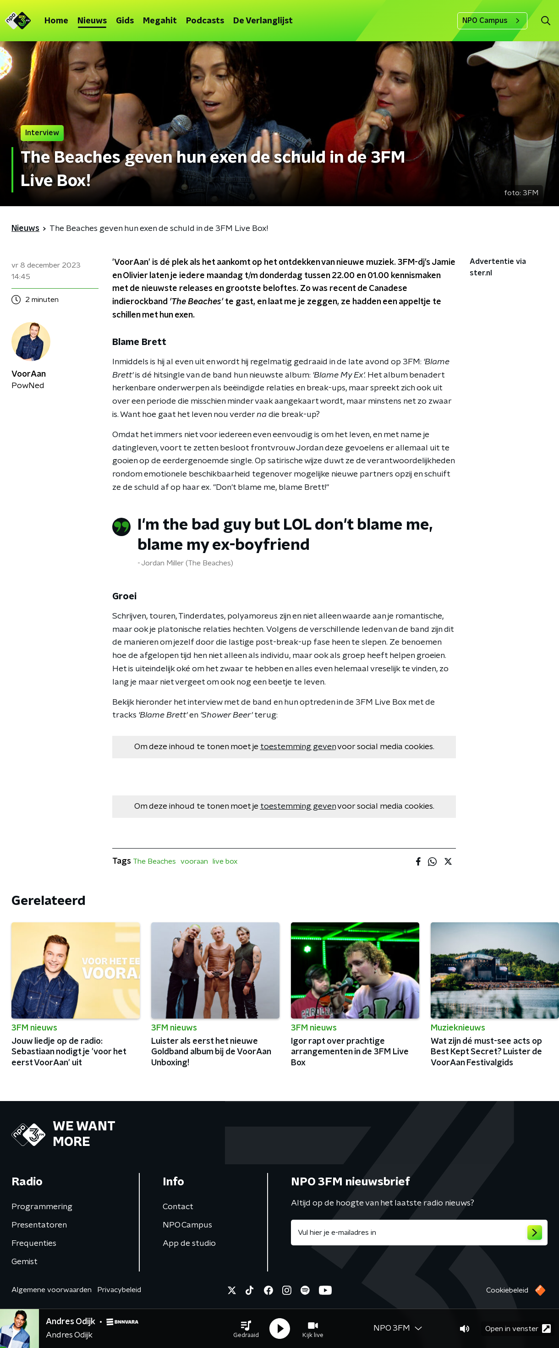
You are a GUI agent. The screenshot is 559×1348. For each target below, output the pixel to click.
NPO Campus (492, 20)
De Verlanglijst (263, 21)
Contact (178, 1207)
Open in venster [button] (518, 1328)
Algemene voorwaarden (51, 1289)
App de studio (189, 1243)
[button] (246, 1328)
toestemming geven (298, 747)
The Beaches (154, 861)
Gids (125, 21)
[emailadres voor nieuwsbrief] (419, 1232)
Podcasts (205, 21)
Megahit (160, 21)
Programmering (41, 1207)
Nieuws (92, 21)
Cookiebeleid (507, 1290)
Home (56, 21)
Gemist (24, 1262)
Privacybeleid (119, 1289)
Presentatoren (39, 1225)
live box (225, 861)
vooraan (194, 861)
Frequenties (33, 1243)
